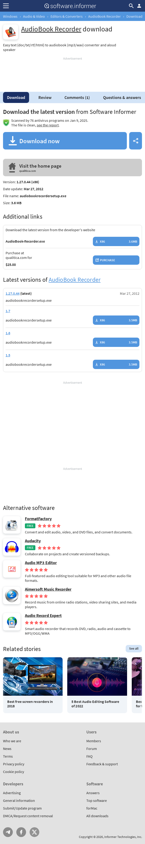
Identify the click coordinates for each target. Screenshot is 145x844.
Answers (93, 792)
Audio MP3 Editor (41, 562)
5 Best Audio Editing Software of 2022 (95, 703)
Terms (8, 756)
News (7, 748)
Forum (91, 748)
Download (16, 97)
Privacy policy (13, 764)
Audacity (33, 540)
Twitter (34, 832)
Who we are (12, 741)
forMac (91, 808)
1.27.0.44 (13, 293)
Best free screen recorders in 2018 (30, 703)
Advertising (12, 792)
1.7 (8, 310)
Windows (10, 16)
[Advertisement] (72, 72)
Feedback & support (102, 764)
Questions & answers (122, 97)
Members (93, 741)
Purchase (107, 260)
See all (133, 648)
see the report (48, 125)
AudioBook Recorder (104, 16)
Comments (77, 97)
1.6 (8, 333)
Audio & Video (34, 16)
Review (44, 97)
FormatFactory (38, 518)
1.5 (8, 355)
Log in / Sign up (139, 6)
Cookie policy (13, 771)
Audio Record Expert (43, 615)
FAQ (89, 756)
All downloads (97, 815)
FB (21, 832)
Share (135, 140)
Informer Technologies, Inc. (123, 837)
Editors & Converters (67, 16)
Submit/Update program (22, 808)
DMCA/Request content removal (28, 815)
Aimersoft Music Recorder (48, 589)
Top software (96, 800)
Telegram (8, 832)
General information (19, 800)
